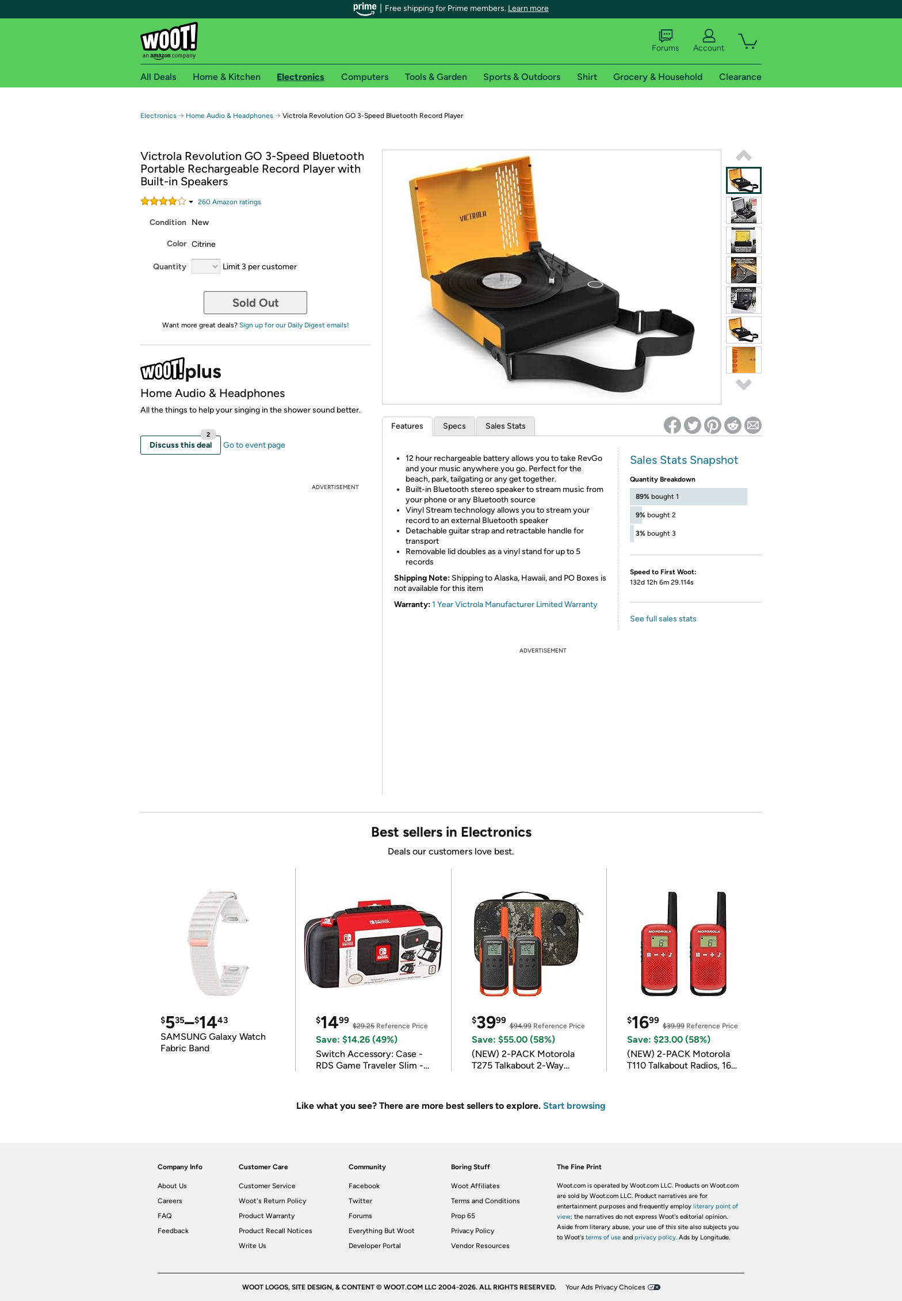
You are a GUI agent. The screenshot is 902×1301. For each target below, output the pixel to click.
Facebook (364, 1186)
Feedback (173, 1231)
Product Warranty (267, 1216)
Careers (170, 1201)
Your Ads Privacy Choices (605, 1287)
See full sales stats (663, 619)
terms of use (603, 1237)
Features (407, 426)
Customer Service (267, 1186)
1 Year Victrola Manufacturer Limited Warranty (515, 604)
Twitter (360, 1201)
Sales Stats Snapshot (684, 460)
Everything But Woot (382, 1231)
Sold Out (255, 303)
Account (708, 41)
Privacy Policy (472, 1231)
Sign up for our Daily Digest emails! (294, 325)
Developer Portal (375, 1246)
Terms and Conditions (485, 1201)
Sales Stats (506, 426)
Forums (665, 41)
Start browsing (574, 1105)
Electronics (158, 116)
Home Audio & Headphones (229, 116)
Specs (454, 426)
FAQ (164, 1216)
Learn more (528, 8)
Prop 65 (463, 1216)
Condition (168, 222)
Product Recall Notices (275, 1231)
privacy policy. (656, 1237)
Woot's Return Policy (272, 1201)
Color (176, 244)
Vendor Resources (480, 1246)
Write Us (252, 1246)
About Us (172, 1186)
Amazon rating (229, 202)
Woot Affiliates (475, 1186)
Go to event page (254, 445)
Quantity (169, 267)
